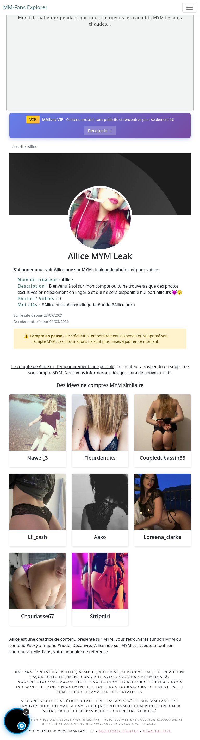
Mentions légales (119, 731)
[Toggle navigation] (189, 7)
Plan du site (157, 731)
